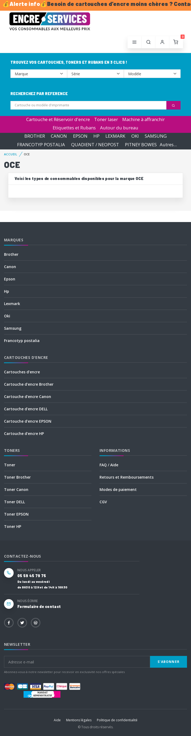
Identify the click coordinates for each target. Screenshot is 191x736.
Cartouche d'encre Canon (27, 396)
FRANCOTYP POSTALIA (41, 144)
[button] (148, 42)
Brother (11, 254)
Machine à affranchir (143, 119)
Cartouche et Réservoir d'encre (58, 119)
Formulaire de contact (39, 606)
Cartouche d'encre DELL (26, 408)
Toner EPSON (16, 514)
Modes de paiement (118, 489)
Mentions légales (78, 720)
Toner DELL (14, 501)
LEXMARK (115, 136)
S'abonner (168, 661)
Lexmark (12, 303)
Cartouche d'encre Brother (29, 384)
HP (96, 136)
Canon (10, 266)
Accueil (10, 154)
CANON (59, 136)
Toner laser (106, 119)
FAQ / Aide (109, 464)
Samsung (12, 328)
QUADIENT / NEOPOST (95, 144)
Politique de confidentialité (117, 720)
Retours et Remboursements (127, 477)
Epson (9, 278)
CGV (103, 501)
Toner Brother (17, 477)
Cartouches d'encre (22, 371)
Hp (6, 291)
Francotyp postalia (22, 340)
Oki (7, 315)
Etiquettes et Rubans (74, 128)
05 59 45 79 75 (31, 575)
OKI (135, 136)
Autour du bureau (119, 128)
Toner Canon (16, 489)
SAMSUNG (156, 136)
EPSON (80, 136)
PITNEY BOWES (141, 144)
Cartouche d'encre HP (24, 433)
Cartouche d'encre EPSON (27, 421)
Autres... (168, 144)
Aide (57, 720)
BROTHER (34, 136)
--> (38, 73)
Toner (9, 464)
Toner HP (12, 526)
